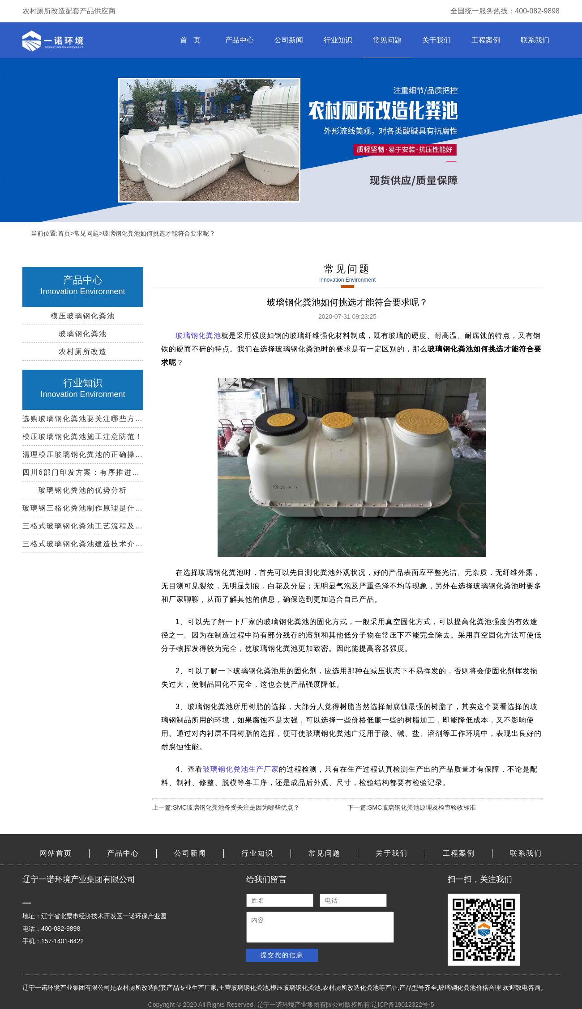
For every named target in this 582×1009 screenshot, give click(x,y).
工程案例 (485, 40)
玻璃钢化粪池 (250, 987)
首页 (64, 233)
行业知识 (338, 40)
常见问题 (387, 40)
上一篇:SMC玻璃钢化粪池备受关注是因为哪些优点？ (226, 807)
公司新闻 (288, 40)
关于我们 (436, 40)
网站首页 (56, 853)
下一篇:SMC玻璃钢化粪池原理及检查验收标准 (411, 807)
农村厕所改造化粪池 (350, 987)
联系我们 (535, 40)
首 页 (190, 40)
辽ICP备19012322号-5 (402, 1004)
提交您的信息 (282, 954)
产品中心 (239, 40)
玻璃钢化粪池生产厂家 (241, 769)
